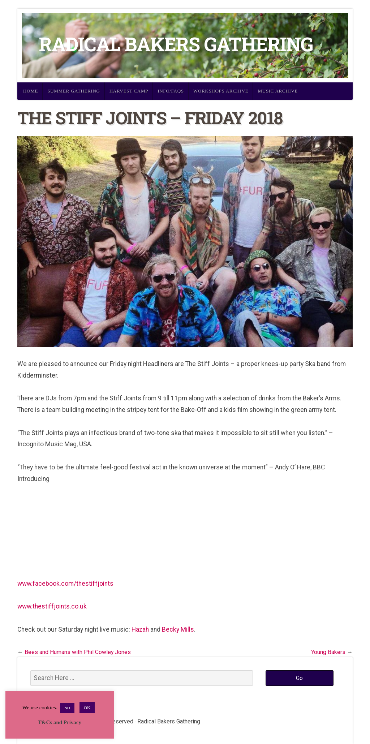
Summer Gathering (73, 91)
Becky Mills (178, 629)
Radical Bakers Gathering (176, 43)
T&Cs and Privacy (59, 722)
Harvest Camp (128, 91)
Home (30, 91)
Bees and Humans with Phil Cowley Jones (78, 652)
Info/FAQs (171, 91)
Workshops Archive (221, 91)
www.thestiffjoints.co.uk (52, 606)
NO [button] (67, 708)
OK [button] (87, 707)
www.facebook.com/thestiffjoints (65, 583)
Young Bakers (328, 652)
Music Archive (278, 91)
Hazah (140, 629)
